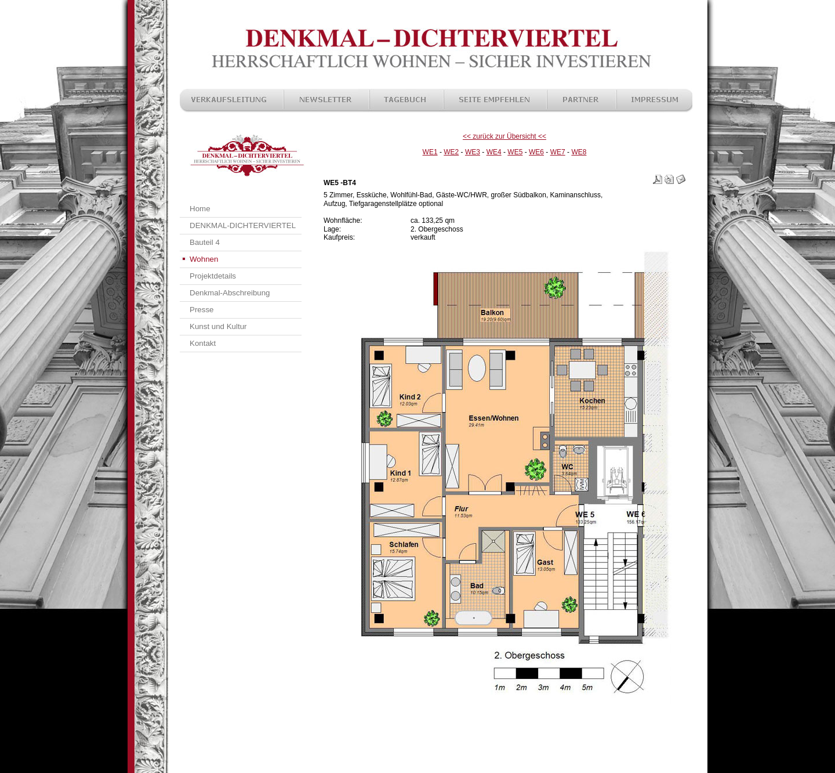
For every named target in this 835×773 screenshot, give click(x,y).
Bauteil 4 (205, 242)
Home (200, 208)
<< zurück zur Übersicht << (504, 136)
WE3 (472, 152)
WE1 (430, 152)
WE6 (536, 152)
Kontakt (203, 343)
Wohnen (204, 259)
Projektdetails (213, 276)
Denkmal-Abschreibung (230, 292)
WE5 (514, 152)
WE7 (557, 152)
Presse (201, 309)
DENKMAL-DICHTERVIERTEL (243, 225)
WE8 (578, 152)
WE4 (494, 152)
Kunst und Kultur (218, 326)
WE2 (451, 152)
